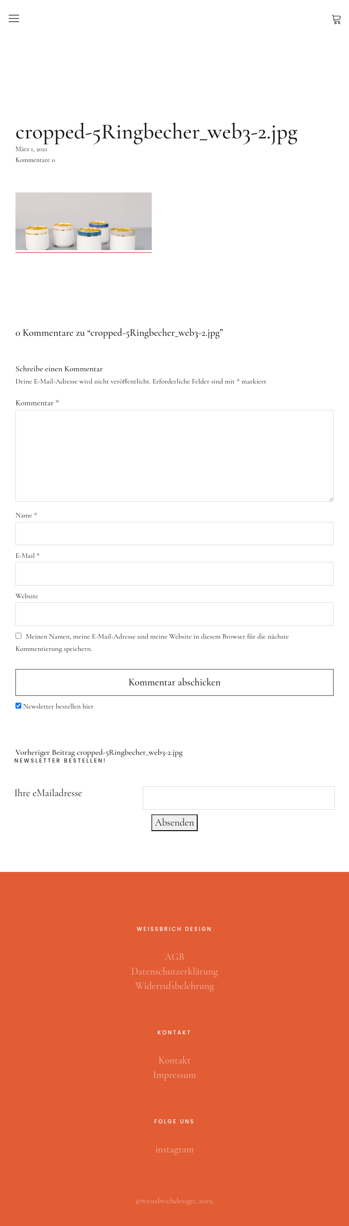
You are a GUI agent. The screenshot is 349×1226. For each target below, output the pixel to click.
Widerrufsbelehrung (174, 986)
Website (26, 596)
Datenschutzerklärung (174, 971)
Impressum (174, 1075)
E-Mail (27, 555)
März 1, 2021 (31, 149)
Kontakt (175, 1060)
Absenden (174, 822)
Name (26, 515)
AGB (174, 957)
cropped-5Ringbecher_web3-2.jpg (98, 752)
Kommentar (37, 403)
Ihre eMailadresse (48, 793)
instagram (174, 1149)
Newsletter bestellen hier (58, 706)
